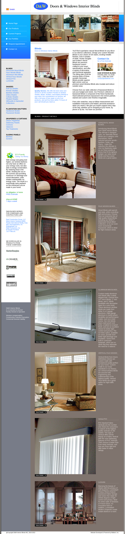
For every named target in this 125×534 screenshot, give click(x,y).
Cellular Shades (12, 97)
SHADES (9, 87)
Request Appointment (17, 44)
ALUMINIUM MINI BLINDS (107, 290)
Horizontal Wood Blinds (15, 70)
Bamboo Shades (12, 93)
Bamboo (9, 137)
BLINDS (9, 68)
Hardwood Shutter (13, 111)
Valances (9, 127)
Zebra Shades (11, 95)
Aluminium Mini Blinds (14, 75)
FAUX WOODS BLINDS (106, 206)
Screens (9, 139)
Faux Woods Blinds (13, 73)
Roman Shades (12, 91)
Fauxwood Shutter (13, 113)
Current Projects (15, 34)
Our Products (14, 28)
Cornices (9, 125)
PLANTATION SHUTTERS (16, 109)
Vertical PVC (11, 79)
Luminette (10, 81)
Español (12, 9)
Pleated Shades (12, 99)
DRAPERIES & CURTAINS (16, 119)
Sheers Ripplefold (13, 121)
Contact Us (13, 49)
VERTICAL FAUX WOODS (107, 353)
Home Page (13, 23)
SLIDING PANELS (13, 135)
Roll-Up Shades (12, 89)
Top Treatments (12, 129)
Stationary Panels (13, 123)
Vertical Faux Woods (14, 77)
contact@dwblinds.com (106, 78)
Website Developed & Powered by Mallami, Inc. (105, 532)
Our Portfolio (13, 39)
